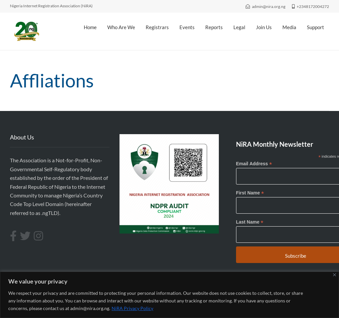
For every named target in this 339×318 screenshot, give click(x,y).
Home (90, 27)
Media (289, 27)
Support (315, 27)
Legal (239, 27)
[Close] (334, 274)
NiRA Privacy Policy (132, 308)
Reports (214, 27)
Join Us (264, 27)
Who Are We (121, 27)
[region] (169, 295)
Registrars (157, 27)
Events (187, 27)
